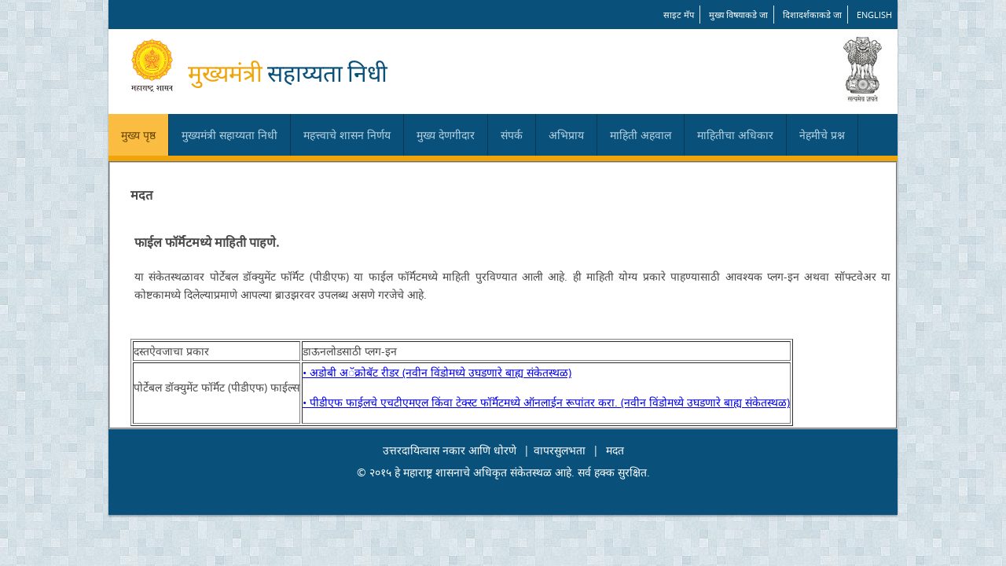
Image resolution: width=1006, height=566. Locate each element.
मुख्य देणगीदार (446, 134)
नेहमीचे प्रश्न (822, 134)
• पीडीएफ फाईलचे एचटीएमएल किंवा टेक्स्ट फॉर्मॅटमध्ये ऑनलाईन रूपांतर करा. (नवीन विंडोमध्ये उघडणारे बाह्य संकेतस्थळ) (546, 402)
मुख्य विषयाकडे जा (738, 14)
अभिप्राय (566, 134)
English (874, 14)
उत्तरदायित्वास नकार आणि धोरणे (449, 450)
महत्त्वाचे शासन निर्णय (347, 134)
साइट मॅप (678, 14)
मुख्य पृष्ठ (138, 134)
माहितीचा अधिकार (735, 134)
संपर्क (512, 134)
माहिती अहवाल (640, 134)
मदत (615, 450)
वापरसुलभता (560, 450)
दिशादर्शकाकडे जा (812, 14)
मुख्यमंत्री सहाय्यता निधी (229, 134)
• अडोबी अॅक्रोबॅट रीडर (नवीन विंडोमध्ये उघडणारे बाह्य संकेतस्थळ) (437, 372)
